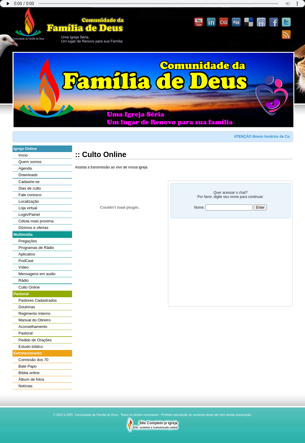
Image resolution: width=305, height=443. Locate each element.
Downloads (28, 175)
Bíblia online (29, 373)
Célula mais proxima (36, 221)
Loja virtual (27, 208)
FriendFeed (261, 22)
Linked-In (211, 22)
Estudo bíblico (30, 346)
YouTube (198, 22)
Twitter (286, 22)
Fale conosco (29, 195)
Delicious (248, 22)
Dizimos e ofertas (33, 227)
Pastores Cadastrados (37, 300)
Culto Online (29, 287)
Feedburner (286, 35)
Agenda (25, 168)
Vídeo (23, 267)
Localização (28, 201)
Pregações (27, 241)
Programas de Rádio (36, 247)
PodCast (25, 260)
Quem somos (29, 161)
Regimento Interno (34, 313)
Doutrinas (26, 307)
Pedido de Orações (35, 340)
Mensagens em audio (36, 274)
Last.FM (223, 22)
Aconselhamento (32, 326)
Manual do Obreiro (34, 320)
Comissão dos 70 (33, 359)
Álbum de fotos (31, 379)
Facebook (273, 22)
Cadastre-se (29, 181)
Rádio (23, 280)
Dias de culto (29, 188)
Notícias (25, 386)
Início (23, 155)
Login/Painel (29, 214)
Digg (236, 22)
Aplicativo (26, 254)
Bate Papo (27, 366)
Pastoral (25, 333)
